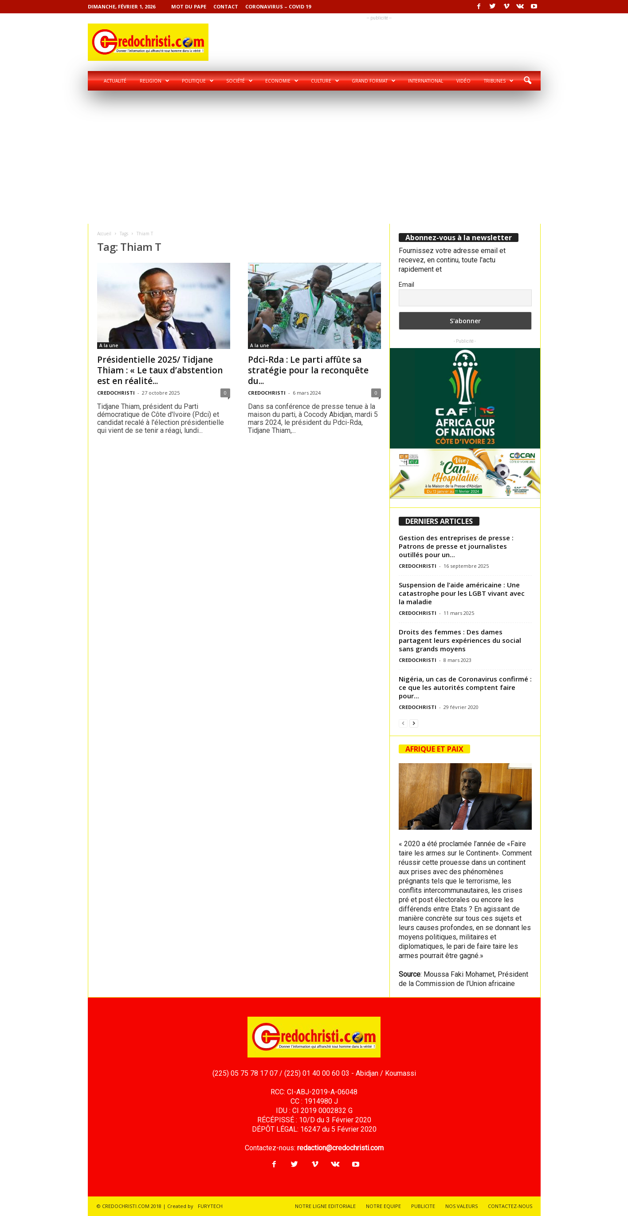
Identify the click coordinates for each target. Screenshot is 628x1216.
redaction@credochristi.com (340, 1148)
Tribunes (499, 81)
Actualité (115, 81)
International (425, 81)
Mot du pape (188, 6)
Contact (225, 6)
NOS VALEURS (461, 1206)
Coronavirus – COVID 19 (278, 6)
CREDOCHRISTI (116, 392)
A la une (108, 345)
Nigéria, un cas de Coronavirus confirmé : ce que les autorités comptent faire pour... (465, 687)
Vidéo (463, 81)
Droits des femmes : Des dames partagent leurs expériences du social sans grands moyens (460, 640)
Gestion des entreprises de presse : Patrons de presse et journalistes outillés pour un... (456, 546)
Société (239, 81)
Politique (198, 81)
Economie (281, 81)
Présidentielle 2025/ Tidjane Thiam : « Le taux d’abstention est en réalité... (160, 370)
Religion (154, 81)
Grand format (374, 81)
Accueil (104, 233)
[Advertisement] (314, 157)
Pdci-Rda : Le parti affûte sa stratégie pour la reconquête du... (308, 370)
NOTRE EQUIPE (383, 1206)
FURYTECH (210, 1206)
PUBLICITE (423, 1206)
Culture (325, 81)
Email (406, 284)
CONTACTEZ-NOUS (510, 1206)
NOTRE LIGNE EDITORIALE (325, 1206)
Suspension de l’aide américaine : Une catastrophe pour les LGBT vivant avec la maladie (462, 593)
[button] (527, 81)
